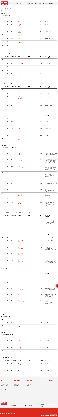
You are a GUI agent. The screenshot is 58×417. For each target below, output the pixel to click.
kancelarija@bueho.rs (31, 405)
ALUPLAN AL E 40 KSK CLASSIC (21, 276)
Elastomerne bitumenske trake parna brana (8, 231)
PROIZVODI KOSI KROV (4, 386)
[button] (3, 413)
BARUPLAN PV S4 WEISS (19, 125)
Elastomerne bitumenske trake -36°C (7, 15)
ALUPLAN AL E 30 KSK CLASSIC (21, 282)
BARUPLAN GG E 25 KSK (19, 173)
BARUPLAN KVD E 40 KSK (20, 190)
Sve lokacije (40, 406)
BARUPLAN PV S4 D (19, 122)
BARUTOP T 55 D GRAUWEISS (20, 28)
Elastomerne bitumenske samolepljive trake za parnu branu (11, 269)
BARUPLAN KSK (4, 145)
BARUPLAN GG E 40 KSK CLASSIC (21, 154)
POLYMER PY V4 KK (19, 371)
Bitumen (16, 3)
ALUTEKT (3, 314)
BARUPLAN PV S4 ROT (19, 129)
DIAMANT (19, 21)
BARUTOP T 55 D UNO (19, 45)
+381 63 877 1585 (30, 404)
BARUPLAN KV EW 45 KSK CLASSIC (21, 184)
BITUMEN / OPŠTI (28, 384)
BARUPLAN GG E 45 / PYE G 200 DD (21, 77)
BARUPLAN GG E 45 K (19, 74)
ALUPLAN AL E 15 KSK (19, 295)
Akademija (45, 3)
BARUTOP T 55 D (19, 25)
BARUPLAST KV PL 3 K (19, 348)
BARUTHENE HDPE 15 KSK (20, 203)
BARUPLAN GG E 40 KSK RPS (20, 160)
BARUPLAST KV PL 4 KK (19, 341)
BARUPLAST (3, 332)
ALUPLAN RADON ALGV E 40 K (20, 254)
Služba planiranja (38, 3)
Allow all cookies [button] (53, 415)
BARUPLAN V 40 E (19, 139)
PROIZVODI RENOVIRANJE (4, 390)
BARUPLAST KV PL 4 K (19, 344)
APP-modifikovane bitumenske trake (7, 334)
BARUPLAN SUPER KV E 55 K (20, 64)
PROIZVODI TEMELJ (3, 389)
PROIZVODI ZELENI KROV (4, 385)
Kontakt (50, 0)
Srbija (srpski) (54, 0)
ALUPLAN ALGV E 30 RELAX (20, 261)
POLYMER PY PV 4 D (19, 364)
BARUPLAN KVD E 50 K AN (20, 106)
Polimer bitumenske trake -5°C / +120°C (7, 357)
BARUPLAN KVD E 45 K (19, 67)
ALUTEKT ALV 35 (19, 326)
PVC (26, 386)
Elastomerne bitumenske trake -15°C (7, 111)
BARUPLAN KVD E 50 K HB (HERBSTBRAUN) (20, 97)
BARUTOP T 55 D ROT (19, 32)
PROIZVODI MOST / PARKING (5, 388)
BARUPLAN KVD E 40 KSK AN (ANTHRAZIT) (20, 194)
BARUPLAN (3, 52)
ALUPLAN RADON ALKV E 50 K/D (20, 237)
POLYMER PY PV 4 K (19, 367)
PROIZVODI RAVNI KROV (4, 384)
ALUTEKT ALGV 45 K (19, 323)
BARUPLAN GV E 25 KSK (19, 179)
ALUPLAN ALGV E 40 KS (20, 257)
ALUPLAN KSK (4, 268)
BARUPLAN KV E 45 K (19, 70)
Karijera (47, 0)
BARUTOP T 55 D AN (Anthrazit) (21, 42)
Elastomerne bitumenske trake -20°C (7, 53)
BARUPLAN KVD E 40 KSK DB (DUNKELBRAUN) (20, 199)
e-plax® (2, 211)
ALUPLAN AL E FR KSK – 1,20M (21, 301)
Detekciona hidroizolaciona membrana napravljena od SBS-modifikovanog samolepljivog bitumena (18, 212)
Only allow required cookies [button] (45, 415)
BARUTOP (3, 13)
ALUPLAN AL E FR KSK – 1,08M (21, 306)
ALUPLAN (3, 229)
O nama (41, 0)
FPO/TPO (27, 385)
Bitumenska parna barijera (5, 316)
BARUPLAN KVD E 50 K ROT (20, 90)
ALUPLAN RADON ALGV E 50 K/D (20, 241)
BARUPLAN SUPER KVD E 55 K (20, 60)
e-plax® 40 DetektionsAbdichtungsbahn (22, 219)
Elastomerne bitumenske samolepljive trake (8, 147)
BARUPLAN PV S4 (19, 132)
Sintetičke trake (22, 3)
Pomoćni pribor (30, 3)
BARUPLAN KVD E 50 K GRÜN (20, 94)
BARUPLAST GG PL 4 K (19, 351)
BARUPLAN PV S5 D (19, 118)
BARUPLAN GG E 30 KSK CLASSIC (21, 167)
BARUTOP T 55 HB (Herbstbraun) (21, 35)
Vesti (44, 0)
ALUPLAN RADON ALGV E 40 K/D (20, 244)
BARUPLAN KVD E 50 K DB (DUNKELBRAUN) (20, 102)
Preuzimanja (51, 3)
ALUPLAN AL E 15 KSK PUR (20, 289)
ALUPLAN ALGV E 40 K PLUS (20, 248)
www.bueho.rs (30, 406)
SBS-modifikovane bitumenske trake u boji (8, 83)
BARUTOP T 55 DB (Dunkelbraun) (21, 39)
